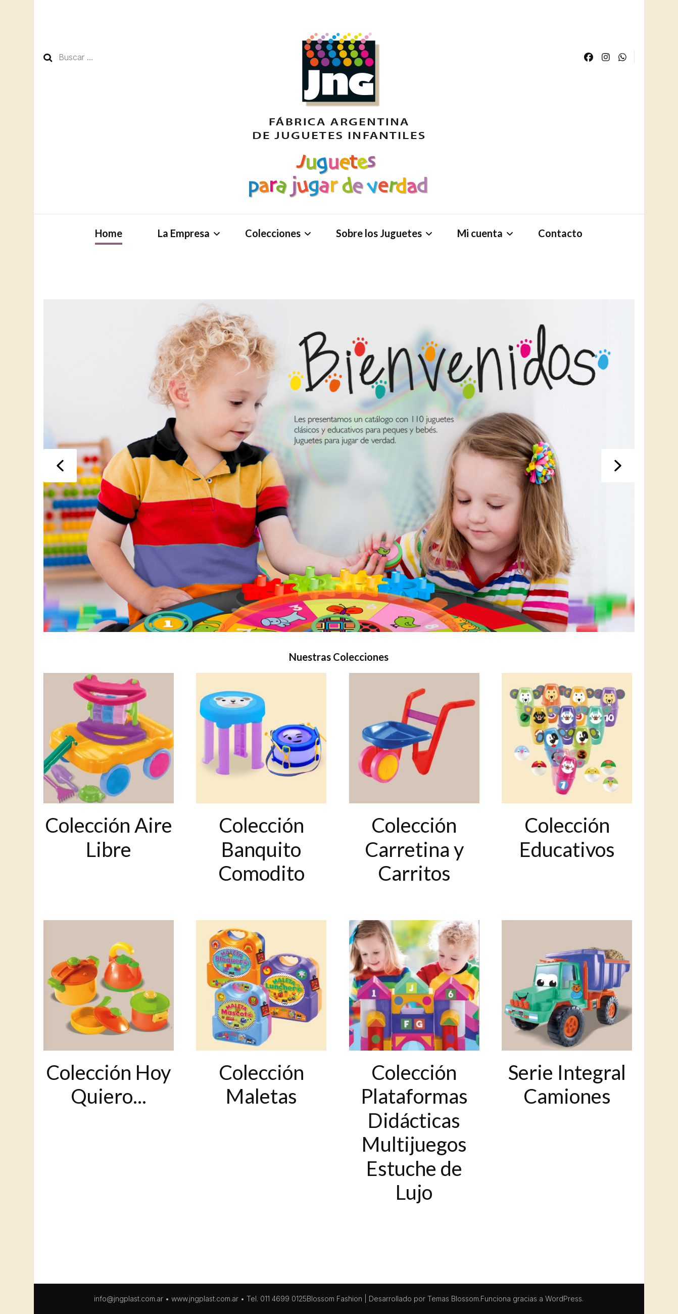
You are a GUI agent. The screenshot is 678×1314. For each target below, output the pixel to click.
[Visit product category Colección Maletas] (261, 1014)
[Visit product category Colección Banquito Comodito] (261, 779)
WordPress (563, 1298)
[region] (339, 465)
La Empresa (184, 233)
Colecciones (273, 233)
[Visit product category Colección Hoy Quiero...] (108, 1014)
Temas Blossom (453, 1298)
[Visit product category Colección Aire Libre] (108, 767)
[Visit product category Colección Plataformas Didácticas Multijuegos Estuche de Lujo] (414, 1062)
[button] (60, 465)
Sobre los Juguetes (379, 233)
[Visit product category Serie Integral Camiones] (567, 1014)
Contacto (560, 233)
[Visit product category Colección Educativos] (567, 767)
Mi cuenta (480, 233)
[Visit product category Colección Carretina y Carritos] (414, 779)
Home (108, 233)
